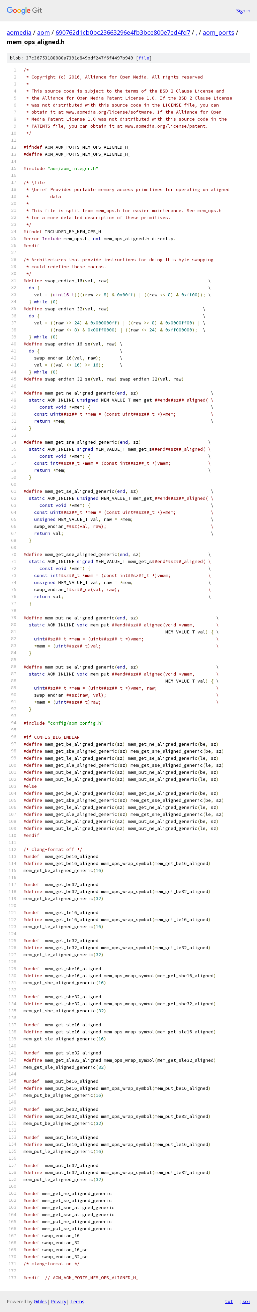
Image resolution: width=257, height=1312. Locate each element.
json (245, 1301)
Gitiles (40, 1301)
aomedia (19, 32)
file (144, 58)
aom (43, 32)
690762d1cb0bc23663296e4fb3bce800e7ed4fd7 (123, 32)
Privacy (58, 1301)
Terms (77, 1301)
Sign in (243, 10)
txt (229, 1301)
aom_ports (218, 32)
